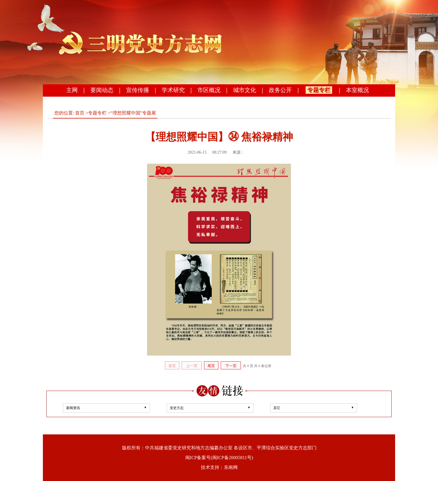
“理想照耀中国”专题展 (133, 112)
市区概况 (208, 90)
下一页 (231, 366)
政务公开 (280, 90)
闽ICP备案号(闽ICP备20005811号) (219, 457)
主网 (72, 90)
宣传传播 (137, 90)
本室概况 (357, 90)
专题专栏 (318, 90)
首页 (79, 112)
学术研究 (173, 90)
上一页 (191, 366)
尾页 (211, 366)
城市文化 (244, 90)
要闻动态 (101, 90)
